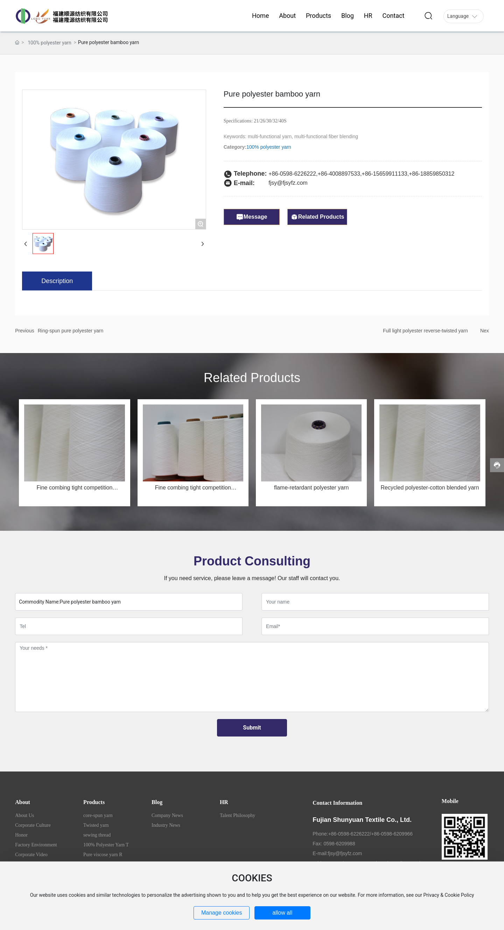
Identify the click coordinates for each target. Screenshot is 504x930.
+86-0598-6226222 (292, 174)
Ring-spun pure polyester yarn (71, 330)
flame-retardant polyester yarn (311, 488)
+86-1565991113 (383, 174)
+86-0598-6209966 (392, 834)
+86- (323, 174)
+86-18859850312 (431, 174)
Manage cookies (221, 913)
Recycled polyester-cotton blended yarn (430, 488)
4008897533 (344, 174)
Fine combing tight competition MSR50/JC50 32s (193, 490)
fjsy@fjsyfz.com (287, 183)
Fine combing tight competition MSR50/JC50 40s (74, 490)
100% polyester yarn (49, 42)
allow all (282, 913)
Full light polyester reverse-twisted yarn (425, 330)
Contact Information (337, 803)
